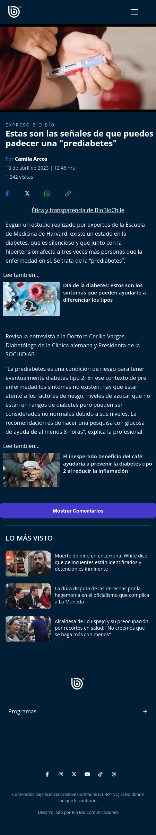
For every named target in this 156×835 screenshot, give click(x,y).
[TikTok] (101, 773)
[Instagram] (62, 773)
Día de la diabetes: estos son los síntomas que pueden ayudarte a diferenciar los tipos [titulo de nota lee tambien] (104, 292)
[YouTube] (88, 773)
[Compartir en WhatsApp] (41, 193)
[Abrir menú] (134, 12)
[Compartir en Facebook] (8, 193)
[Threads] (114, 773)
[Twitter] (75, 773)
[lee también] (33, 299)
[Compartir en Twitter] (20, 193)
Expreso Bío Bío (30, 125)
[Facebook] (48, 773)
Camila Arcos (31, 159)
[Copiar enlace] (61, 193)
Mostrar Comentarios (78, 511)
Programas (22, 711)
